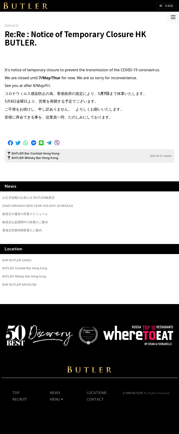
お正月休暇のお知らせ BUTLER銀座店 (28, 197)
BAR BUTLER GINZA (16, 260)
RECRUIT (19, 399)
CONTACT (95, 399)
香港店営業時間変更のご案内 (22, 230)
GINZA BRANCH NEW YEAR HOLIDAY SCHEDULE (37, 206)
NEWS (55, 393)
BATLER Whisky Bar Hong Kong (24, 276)
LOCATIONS (97, 393)
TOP (16, 393)
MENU (57, 399)
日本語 (166, 5)
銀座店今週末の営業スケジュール (25, 214)
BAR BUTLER (89, 369)
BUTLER (25, 5)
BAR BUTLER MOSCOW (19, 284)
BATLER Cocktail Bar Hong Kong (24, 268)
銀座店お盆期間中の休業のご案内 (25, 222)
